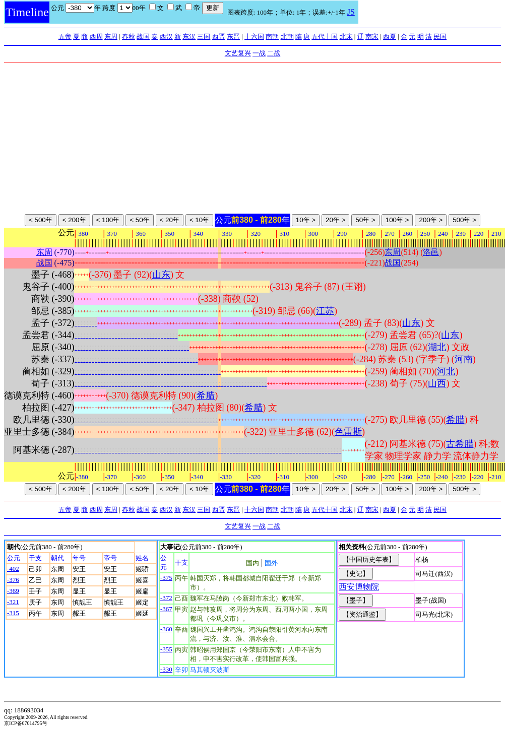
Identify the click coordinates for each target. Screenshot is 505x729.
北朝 (287, 36)
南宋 (371, 36)
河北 (446, 371)
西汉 (166, 36)
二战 (273, 53)
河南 (464, 359)
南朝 (272, 36)
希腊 (206, 395)
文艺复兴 (238, 53)
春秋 (128, 36)
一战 (259, 53)
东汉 (189, 36)
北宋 (346, 36)
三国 (203, 36)
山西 (437, 383)
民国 (440, 36)
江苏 (325, 311)
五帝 (65, 36)
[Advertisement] (252, 138)
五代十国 (324, 36)
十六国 (254, 36)
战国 (143, 36)
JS (351, 12)
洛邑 (431, 252)
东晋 (233, 36)
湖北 (437, 347)
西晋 (218, 36)
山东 (161, 275)
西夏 (389, 36)
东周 (110, 36)
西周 (96, 36)
